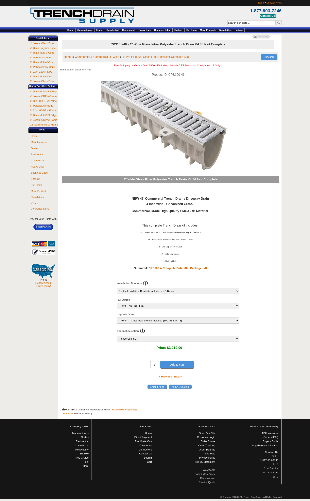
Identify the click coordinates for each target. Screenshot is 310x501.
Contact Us (145, 453)
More (86, 465)
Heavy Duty (144, 30)
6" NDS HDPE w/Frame (43, 100)
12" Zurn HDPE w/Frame (44, 124)
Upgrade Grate (125, 314)
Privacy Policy (207, 457)
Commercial (128, 30)
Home (70, 30)
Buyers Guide (270, 441)
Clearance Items (40, 208)
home (261, 2)
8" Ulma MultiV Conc (41, 76)
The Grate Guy (143, 441)
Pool (86, 461)
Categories (145, 445)
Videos (239, 30)
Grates (99, 30)
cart (279, 2)
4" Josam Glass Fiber (42, 43)
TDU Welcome (270, 433)
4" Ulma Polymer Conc (43, 48)
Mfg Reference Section (265, 445)
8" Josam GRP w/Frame (43, 119)
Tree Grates (82, 457)
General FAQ (270, 437)
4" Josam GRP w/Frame (43, 96)
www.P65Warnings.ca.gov (125, 409)
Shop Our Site (207, 433)
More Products (208, 30)
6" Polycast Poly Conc (42, 67)
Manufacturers (84, 30)
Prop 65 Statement (204, 461)
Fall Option (123, 299)
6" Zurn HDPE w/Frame (43, 110)
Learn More (67, 413)
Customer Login (206, 437)
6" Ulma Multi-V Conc (42, 62)
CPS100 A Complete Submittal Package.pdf (178, 268)
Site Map (210, 453)
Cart (149, 461)
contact (271, 2)
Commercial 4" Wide (106, 56)
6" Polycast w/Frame (41, 105)
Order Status (208, 441)
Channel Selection (128, 331)
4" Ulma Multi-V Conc (42, 52)
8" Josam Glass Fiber (42, 81)
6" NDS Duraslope (40, 57)
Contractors (145, 449)
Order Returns (207, 449)
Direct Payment (143, 437)
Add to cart (177, 364)
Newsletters (225, 30)
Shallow (178, 30)
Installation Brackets (129, 283)
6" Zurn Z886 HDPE (41, 71)
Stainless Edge (162, 30)
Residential (113, 30)
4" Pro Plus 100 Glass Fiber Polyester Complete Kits (156, 56)
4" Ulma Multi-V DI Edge (43, 91)
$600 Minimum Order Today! (43, 284)
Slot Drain (191, 30)
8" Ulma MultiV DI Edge (43, 115)
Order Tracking (206, 445)
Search (148, 457)
